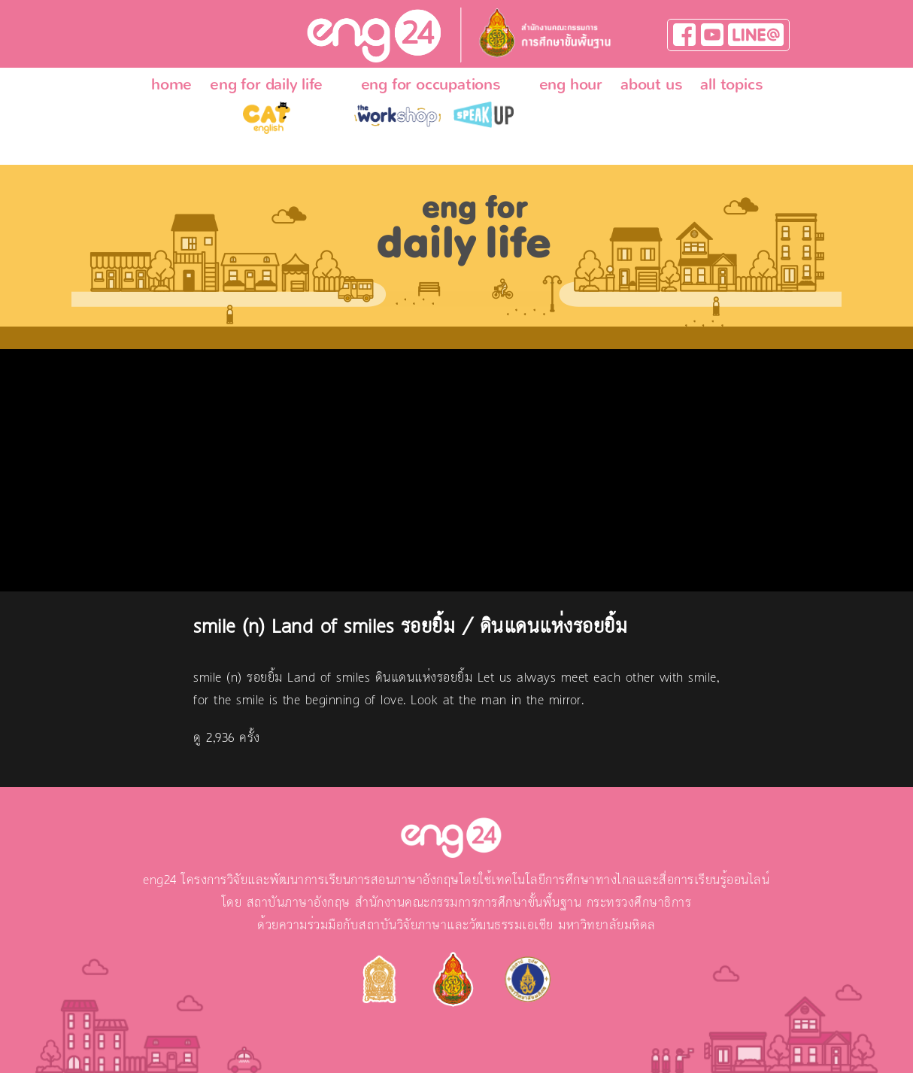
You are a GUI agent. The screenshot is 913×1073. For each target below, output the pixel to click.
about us (651, 84)
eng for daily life (266, 84)
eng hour (570, 84)
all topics (731, 84)
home (171, 84)
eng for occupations (431, 84)
